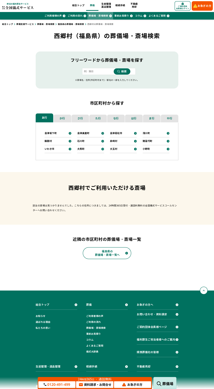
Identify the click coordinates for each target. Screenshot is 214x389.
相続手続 (120, 5)
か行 (62, 118)
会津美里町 (83, 133)
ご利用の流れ (75, 15)
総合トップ (78, 5)
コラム (138, 15)
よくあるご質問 (157, 15)
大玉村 (113, 149)
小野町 (146, 149)
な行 (116, 118)
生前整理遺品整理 (106, 5)
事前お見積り (121, 15)
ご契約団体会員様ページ (152, 327)
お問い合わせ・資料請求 (152, 314)
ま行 (151, 118)
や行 (169, 118)
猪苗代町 (147, 141)
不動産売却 (134, 5)
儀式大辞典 (92, 351)
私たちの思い (43, 328)
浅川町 (146, 133)
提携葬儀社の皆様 (148, 352)
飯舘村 (48, 141)
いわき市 (49, 149)
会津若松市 (116, 133)
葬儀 (92, 5)
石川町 (81, 141)
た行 (98, 118)
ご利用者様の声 (53, 15)
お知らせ (40, 316)
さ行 (80, 118)
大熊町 (81, 149)
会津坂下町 (51, 133)
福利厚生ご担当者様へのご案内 (156, 339)
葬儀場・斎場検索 (98, 15)
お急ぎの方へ (145, 304)
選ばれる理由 (43, 322)
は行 (134, 118)
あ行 (44, 117)
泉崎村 (113, 141)
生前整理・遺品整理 (48, 366)
